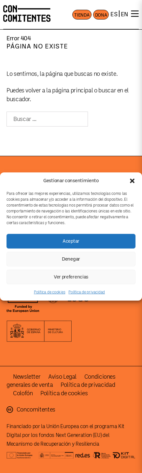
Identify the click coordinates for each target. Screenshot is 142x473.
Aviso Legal (62, 376)
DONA (101, 15)
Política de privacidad (86, 292)
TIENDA (81, 15)
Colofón (23, 393)
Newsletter (26, 376)
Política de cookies (49, 292)
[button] (132, 180)
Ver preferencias (71, 276)
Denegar (71, 259)
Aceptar (71, 241)
